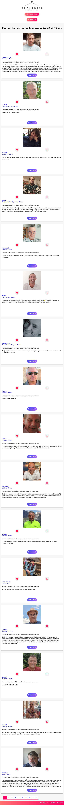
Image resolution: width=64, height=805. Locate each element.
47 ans (8, 583)
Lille (3, 583)
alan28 (4, 200)
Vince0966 (5, 486)
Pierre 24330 (6, 343)
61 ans (11, 631)
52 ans (16, 106)
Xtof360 (4, 105)
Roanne (4, 249)
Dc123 (4, 439)
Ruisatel (4, 391)
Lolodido (4, 629)
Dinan (4, 774)
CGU (44, 803)
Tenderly (4, 534)
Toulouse (5, 154)
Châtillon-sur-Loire (7, 106)
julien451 (5, 152)
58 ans (10, 392)
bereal (4, 296)
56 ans (11, 154)
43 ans (13, 297)
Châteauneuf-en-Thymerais (10, 202)
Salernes (4, 392)
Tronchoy (5, 631)
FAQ (41, 803)
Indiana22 (5, 772)
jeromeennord (6, 582)
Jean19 (4, 677)
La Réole (4, 440)
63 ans (10, 726)
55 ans (11, 679)
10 (36, 797)
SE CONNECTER (32, 19)
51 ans (10, 249)
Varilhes (4, 488)
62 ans (10, 440)
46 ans (21, 202)
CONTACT (60, 803)
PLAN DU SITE (51, 803)
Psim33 (4, 725)
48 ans (11, 59)
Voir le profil (32, 75)
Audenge (4, 726)
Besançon (5, 59)
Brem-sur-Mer (6, 297)
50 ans (10, 488)
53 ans (10, 535)
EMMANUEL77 (6, 57)
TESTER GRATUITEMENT (32, 14)
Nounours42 (5, 248)
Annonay (4, 535)
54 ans (19, 345)
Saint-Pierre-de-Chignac (9, 345)
